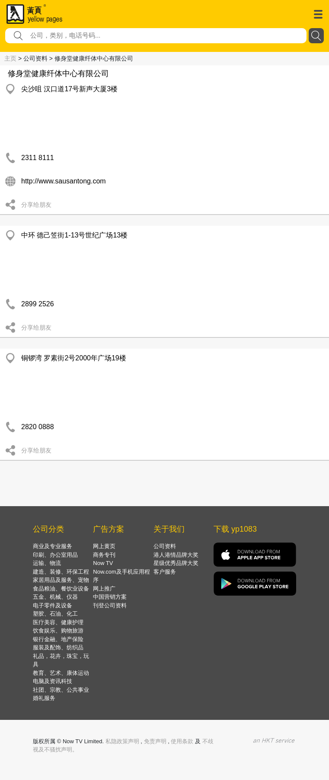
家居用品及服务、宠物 (61, 580)
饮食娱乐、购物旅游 (58, 630)
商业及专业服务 (52, 546)
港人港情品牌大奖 (175, 555)
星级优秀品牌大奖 (175, 563)
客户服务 (164, 571)
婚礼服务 (44, 698)
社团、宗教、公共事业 (61, 690)
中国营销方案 (110, 597)
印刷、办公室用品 (55, 555)
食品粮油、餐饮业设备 (61, 588)
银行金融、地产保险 (58, 639)
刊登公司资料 (110, 605)
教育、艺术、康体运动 (61, 673)
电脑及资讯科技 (52, 681)
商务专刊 (104, 555)
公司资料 (164, 546)
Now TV (103, 563)
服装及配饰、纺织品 (58, 647)
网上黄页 (104, 546)
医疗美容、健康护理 (58, 622)
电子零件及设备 (52, 605)
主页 (10, 58)
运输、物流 (47, 563)
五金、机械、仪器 (55, 597)
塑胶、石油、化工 (55, 613)
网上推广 (104, 588)
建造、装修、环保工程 (61, 571)
